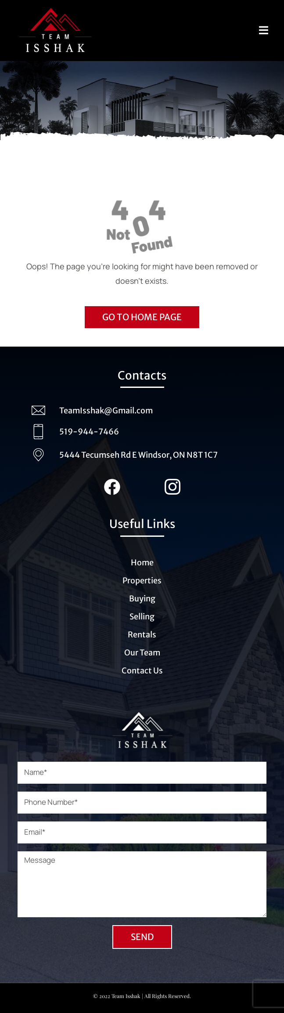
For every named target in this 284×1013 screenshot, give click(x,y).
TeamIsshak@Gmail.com (106, 410)
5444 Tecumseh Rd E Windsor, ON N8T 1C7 (138, 455)
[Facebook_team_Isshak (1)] (112, 483)
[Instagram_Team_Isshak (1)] (172, 483)
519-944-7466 (89, 432)
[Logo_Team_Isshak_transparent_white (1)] (142, 713)
